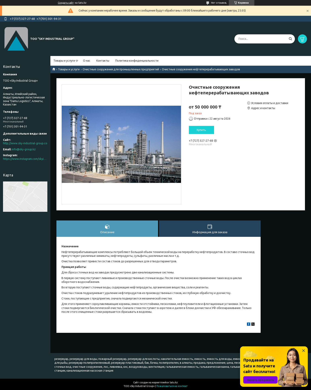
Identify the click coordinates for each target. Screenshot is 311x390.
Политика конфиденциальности (136, 60)
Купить (201, 130)
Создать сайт (66, 2)
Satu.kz (174, 382)
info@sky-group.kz (24, 149)
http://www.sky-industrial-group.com (26, 143)
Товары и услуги (64, 60)
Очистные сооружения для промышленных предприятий (121, 69)
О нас (86, 60)
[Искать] (290, 38)
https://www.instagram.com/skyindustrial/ (25, 158)
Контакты (102, 60)
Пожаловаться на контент (172, 386)
